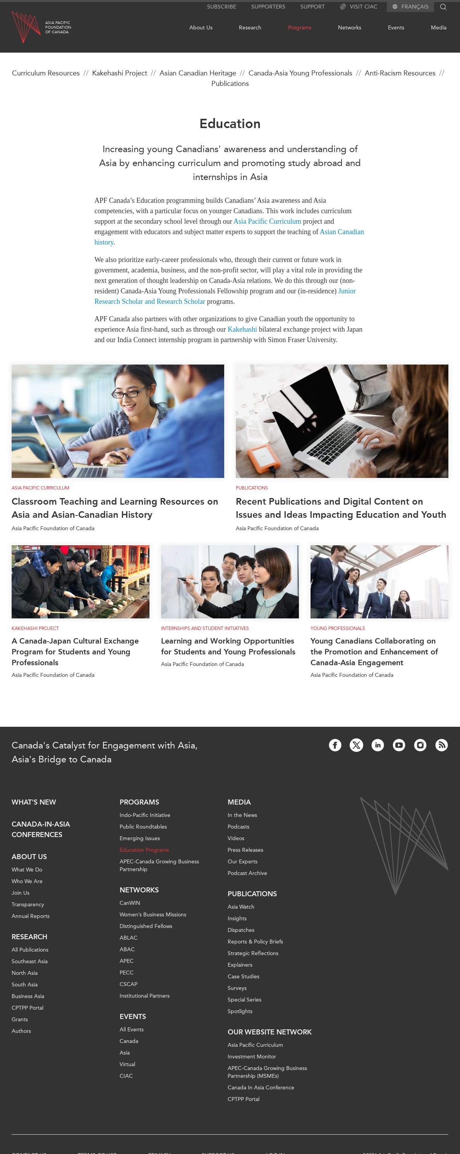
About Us (201, 27)
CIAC (126, 1076)
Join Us (20, 893)
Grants (20, 1019)
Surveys (237, 988)
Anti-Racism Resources (400, 73)
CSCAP (128, 984)
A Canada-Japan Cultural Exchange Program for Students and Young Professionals (75, 651)
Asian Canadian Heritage (198, 73)
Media (438, 27)
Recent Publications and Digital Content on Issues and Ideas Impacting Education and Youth (341, 508)
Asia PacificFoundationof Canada (58, 27)
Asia (125, 1053)
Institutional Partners (145, 996)
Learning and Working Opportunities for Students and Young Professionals (228, 646)
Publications (230, 83)
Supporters (268, 6)
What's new (34, 802)
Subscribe (221, 6)
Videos (236, 838)
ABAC (127, 949)
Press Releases (245, 850)
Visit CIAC (359, 6)
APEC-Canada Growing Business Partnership (159, 865)
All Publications (30, 950)
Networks (349, 27)
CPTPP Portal (27, 1008)
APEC (127, 961)
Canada (129, 1041)
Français (415, 7)
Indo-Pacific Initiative (145, 815)
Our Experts (242, 861)
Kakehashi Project (119, 73)
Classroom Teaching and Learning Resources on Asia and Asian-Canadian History (115, 508)
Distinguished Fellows (146, 926)
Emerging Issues (140, 838)
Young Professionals (338, 628)
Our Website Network (270, 1032)
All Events (132, 1029)
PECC (127, 972)
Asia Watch (241, 907)
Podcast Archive (247, 873)
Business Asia (28, 996)
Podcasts (238, 827)
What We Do (27, 869)
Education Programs (144, 850)
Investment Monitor (252, 1056)
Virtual (127, 1064)
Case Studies (243, 976)
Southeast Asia (30, 961)
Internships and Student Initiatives (205, 628)
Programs (299, 27)
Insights (237, 918)
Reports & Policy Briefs (255, 941)
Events (396, 27)
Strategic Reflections (253, 953)
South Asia (25, 984)
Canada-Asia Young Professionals (300, 73)
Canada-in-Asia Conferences (41, 829)
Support (312, 6)
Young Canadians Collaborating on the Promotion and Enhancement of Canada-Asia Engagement (374, 651)
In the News (242, 815)
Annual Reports (31, 916)
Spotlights (240, 1011)
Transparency (28, 904)
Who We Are (27, 881)
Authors (21, 1031)
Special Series (244, 999)
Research (250, 27)
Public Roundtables (143, 827)
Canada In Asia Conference (261, 1087)
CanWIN (130, 903)
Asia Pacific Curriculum (40, 488)
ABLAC (128, 938)
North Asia (25, 973)
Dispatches (241, 930)
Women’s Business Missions (153, 914)
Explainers (240, 965)
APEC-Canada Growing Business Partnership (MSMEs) (267, 1072)
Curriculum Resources (46, 73)
